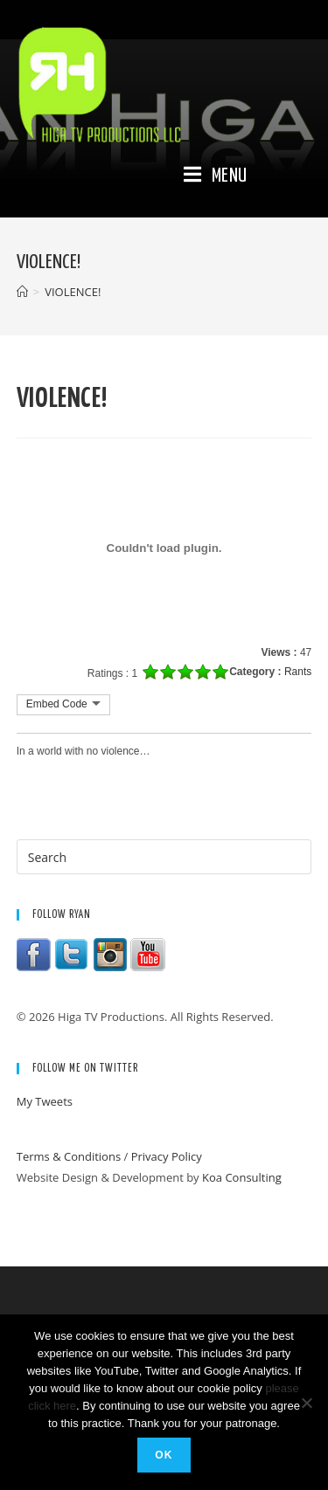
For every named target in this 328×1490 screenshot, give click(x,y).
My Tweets (45, 1101)
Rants (297, 672)
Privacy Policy (166, 1156)
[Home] (22, 292)
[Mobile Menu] (216, 176)
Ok (163, 1455)
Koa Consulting (242, 1177)
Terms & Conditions (69, 1156)
